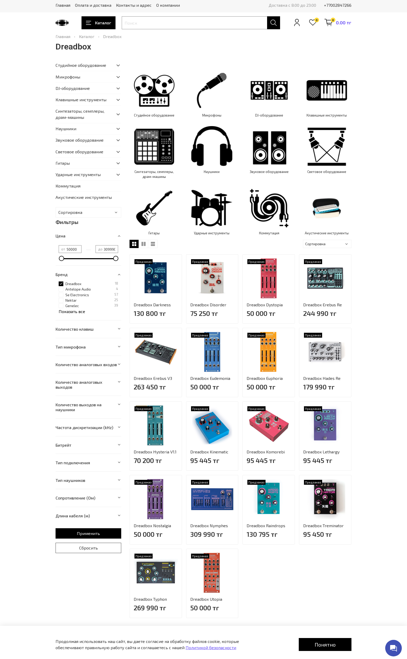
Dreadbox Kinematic (209, 451)
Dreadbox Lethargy (321, 451)
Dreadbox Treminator (323, 525)
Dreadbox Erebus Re (322, 304)
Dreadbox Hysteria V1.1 (155, 451)
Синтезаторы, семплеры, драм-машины (80, 114)
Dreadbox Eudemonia (210, 378)
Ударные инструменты (78, 174)
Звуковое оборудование (80, 139)
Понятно (325, 644)
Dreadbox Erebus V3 (153, 378)
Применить (88, 533)
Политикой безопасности (211, 647)
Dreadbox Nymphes (209, 525)
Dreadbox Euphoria (265, 378)
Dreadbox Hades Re (322, 378)
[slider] (61, 258)
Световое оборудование (79, 151)
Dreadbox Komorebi (266, 451)
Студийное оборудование (81, 65)
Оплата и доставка (93, 5)
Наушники (66, 128)
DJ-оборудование (73, 88)
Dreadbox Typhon (150, 599)
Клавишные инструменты (81, 99)
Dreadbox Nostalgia (152, 525)
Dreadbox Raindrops (266, 525)
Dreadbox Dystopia (265, 304)
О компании (168, 5)
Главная (63, 5)
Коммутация (68, 185)
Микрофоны (68, 76)
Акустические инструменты (84, 197)
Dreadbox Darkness (152, 304)
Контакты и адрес (134, 5)
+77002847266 (337, 5)
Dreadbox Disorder (208, 304)
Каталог (98, 22)
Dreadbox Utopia (206, 599)
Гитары (63, 163)
